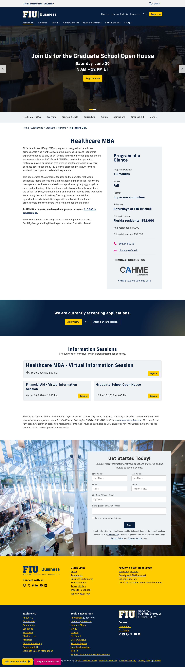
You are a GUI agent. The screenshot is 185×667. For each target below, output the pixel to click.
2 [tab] (94, 109)
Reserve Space (79, 643)
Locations (28, 628)
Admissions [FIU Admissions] (29, 621)
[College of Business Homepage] (40, 14)
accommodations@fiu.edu (128, 420)
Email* (95, 484)
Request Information (48, 661)
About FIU (28, 617)
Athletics (27, 639)
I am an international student (107, 518)
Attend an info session (105, 321)
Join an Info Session (17, 661)
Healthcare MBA (32, 117)
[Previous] (3, 69)
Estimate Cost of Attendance (38, 650)
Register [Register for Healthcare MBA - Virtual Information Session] (154, 373)
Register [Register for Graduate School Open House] (154, 396)
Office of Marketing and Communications (140, 582)
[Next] (182, 69)
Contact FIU (125, 626)
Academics (37, 127)
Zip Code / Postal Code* (103, 495)
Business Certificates (82, 579)
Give (145, 14)
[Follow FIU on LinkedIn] (124, 634)
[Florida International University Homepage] (38, 3)
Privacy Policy (113, 535)
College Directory (128, 579)
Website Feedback (81, 589)
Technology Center (128, 571)
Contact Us (135, 14)
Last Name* (136, 474)
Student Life (29, 636)
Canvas (74, 632)
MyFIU (74, 628)
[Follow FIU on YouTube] (136, 634)
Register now (93, 78)
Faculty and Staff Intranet (132, 575)
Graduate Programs (55, 127)
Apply (74, 571)
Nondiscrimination (80, 647)
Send (129, 525)
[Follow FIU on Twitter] (132, 634)
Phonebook (77, 617)
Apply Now (73, 321)
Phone (134, 484)
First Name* (97, 474)
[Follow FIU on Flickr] (140, 634)
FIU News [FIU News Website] (124, 630)
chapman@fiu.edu (128, 250)
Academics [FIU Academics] (29, 625)
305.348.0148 (126, 243)
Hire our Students (120, 14)
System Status (78, 639)
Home (26, 127)
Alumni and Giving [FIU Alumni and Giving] (32, 643)
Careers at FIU (30, 647)
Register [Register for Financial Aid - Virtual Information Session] (83, 396)
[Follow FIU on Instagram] (120, 634)
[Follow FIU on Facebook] (128, 634)
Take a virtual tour (80, 593)
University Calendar (81, 621)
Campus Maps (78, 625)
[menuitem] (29, 23)
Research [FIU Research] (28, 632)
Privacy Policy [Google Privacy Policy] (117, 538)
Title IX (74, 650)
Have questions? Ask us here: (106, 505)
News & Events (79, 582)
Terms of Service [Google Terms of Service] (135, 538)
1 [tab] (91, 109)
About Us (105, 14)
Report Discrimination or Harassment (90, 654)
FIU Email (76, 636)
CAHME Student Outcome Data (134, 280)
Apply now (156, 14)
